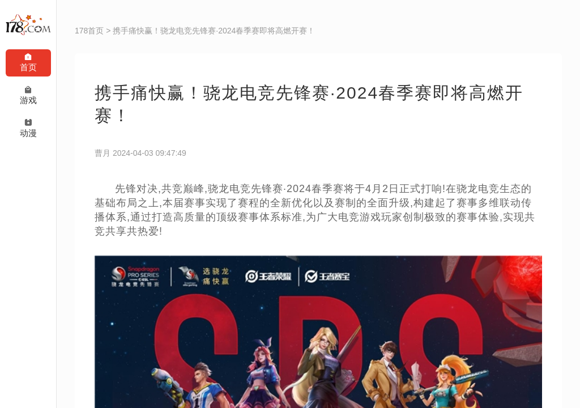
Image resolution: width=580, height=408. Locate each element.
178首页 (89, 30)
